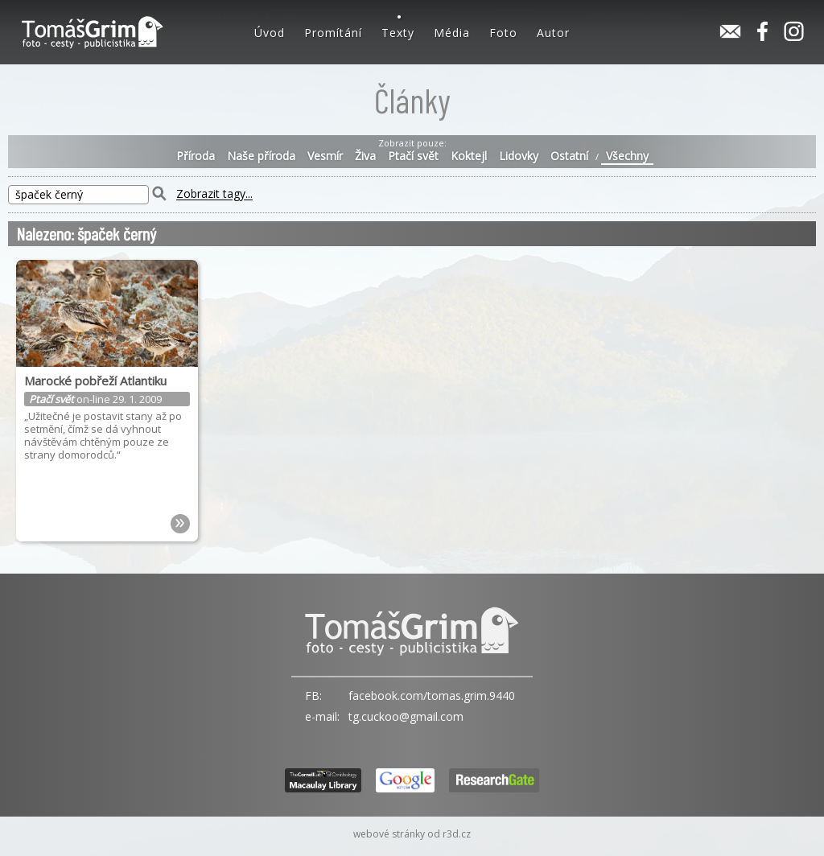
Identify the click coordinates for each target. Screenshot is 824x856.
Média (452, 32)
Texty (397, 32)
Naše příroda (261, 156)
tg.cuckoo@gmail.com (406, 716)
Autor (553, 32)
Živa (365, 156)
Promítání (333, 32)
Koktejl (469, 156)
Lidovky (518, 156)
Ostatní (569, 156)
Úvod (269, 32)
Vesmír (325, 156)
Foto (503, 32)
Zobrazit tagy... (214, 194)
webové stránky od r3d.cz (412, 834)
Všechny (627, 156)
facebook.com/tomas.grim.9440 (431, 695)
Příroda (195, 156)
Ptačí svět (413, 156)
